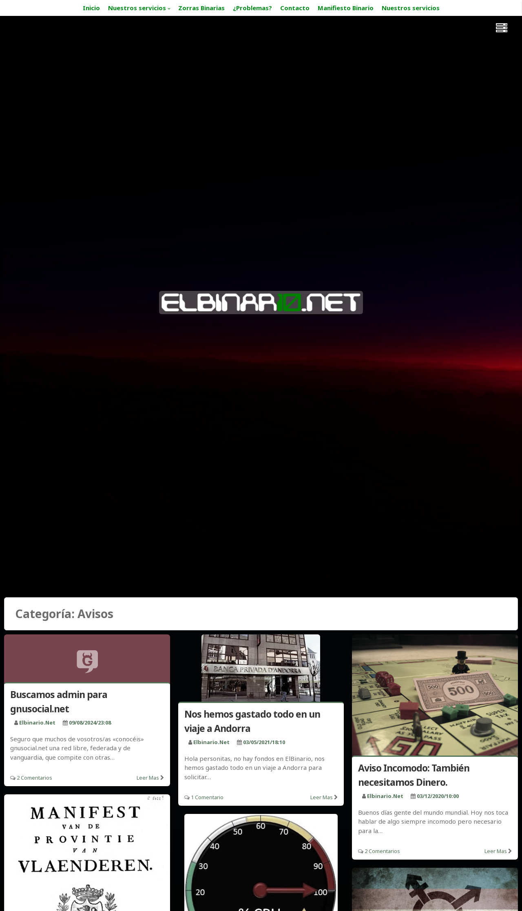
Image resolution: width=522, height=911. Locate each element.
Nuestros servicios (137, 8)
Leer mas (148, 777)
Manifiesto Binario (346, 8)
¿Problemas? (252, 8)
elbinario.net (37, 722)
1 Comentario (207, 797)
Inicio (91, 8)
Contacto (295, 8)
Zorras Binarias (201, 8)
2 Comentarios (34, 777)
